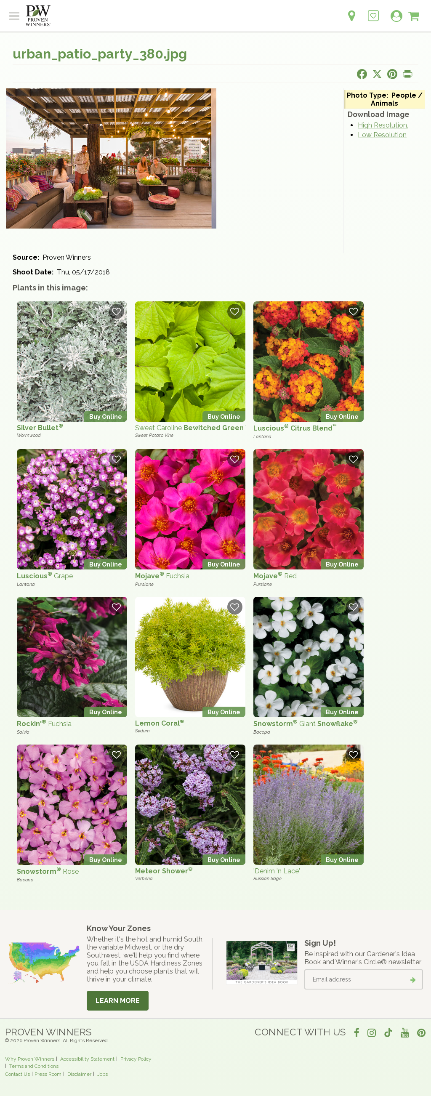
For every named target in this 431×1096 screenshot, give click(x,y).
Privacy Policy (136, 1059)
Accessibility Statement (87, 1059)
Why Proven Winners (29, 1059)
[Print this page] (407, 74)
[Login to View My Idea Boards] (373, 11)
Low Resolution (382, 135)
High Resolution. (383, 125)
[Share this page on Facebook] (362, 74)
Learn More (118, 1001)
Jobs (102, 1074)
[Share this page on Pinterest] (392, 74)
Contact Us (17, 1074)
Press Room (48, 1074)
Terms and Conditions (34, 1066)
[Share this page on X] (377, 74)
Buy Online (105, 416)
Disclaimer (79, 1074)
